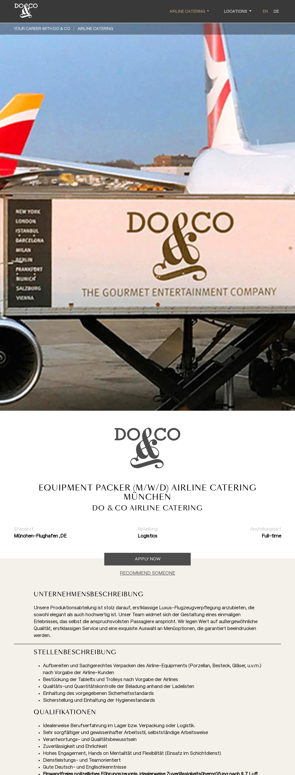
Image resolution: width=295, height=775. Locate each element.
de (276, 12)
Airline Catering (95, 29)
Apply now (147, 559)
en (265, 12)
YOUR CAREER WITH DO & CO (42, 29)
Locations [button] (236, 12)
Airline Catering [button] (187, 12)
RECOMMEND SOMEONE (147, 573)
